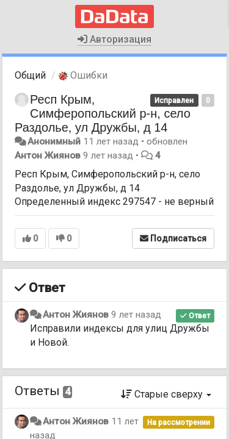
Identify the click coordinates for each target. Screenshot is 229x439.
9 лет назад (136, 314)
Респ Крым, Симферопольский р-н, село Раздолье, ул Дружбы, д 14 (103, 113)
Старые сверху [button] (166, 394)
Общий (30, 75)
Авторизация (114, 39)
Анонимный (54, 141)
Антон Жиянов (48, 155)
